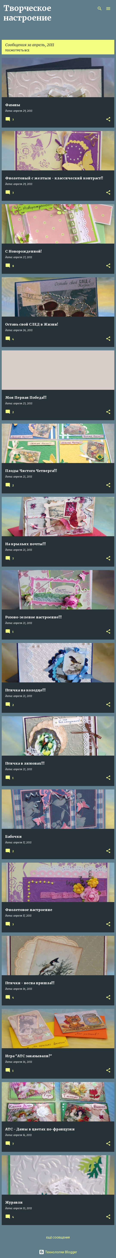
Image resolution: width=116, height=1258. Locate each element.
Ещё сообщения (58, 1237)
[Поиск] (99, 8)
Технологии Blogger (58, 1252)
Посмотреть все (17, 50)
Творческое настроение (27, 13)
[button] (108, 119)
